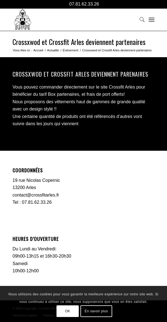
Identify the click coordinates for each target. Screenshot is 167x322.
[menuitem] (139, 20)
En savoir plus (96, 311)
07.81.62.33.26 (83, 4)
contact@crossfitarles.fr (36, 195)
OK (67, 311)
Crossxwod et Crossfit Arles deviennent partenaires (79, 42)
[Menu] (151, 19)
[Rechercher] (139, 20)
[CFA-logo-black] (69, 20)
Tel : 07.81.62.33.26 (32, 202)
